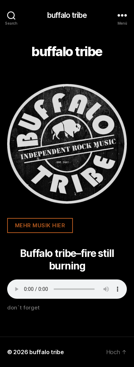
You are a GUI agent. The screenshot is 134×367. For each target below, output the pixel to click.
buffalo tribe (67, 15)
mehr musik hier (40, 225)
